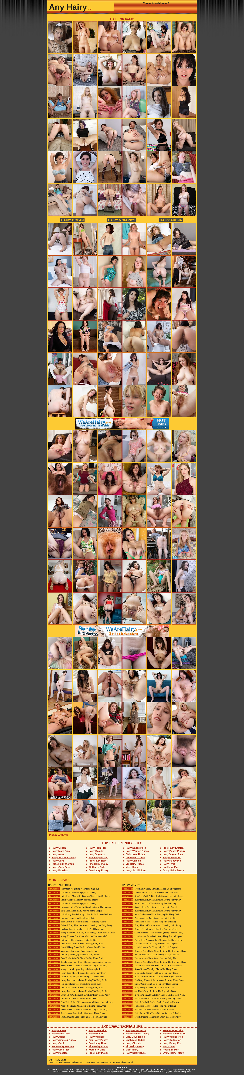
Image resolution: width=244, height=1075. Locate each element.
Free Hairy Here (98, 860)
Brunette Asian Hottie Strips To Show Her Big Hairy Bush (154, 951)
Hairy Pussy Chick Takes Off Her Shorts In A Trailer (151, 1013)
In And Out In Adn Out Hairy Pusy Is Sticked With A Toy (153, 995)
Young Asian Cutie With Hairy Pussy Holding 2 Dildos (152, 998)
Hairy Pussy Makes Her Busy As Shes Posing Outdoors (78, 896)
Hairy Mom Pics (121, 220)
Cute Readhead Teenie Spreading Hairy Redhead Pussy (152, 933)
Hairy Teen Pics (98, 847)
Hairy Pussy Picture (174, 851)
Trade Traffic (122, 1067)
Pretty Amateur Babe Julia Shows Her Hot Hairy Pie (77, 1017)
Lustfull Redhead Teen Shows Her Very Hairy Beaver (152, 965)
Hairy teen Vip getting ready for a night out (73, 889)
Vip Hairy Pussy (135, 863)
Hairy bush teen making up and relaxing (72, 892)
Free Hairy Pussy (98, 870)
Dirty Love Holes (135, 854)
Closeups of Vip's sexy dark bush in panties (73, 998)
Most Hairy (132, 867)
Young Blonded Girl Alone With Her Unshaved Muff (77, 936)
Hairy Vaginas (97, 854)
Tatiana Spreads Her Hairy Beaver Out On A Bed (150, 892)
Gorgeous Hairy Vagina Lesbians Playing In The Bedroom (80, 907)
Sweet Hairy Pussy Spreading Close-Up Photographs (151, 889)
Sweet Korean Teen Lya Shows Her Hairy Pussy (149, 969)
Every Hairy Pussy (173, 870)
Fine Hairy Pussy (98, 863)
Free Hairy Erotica (173, 847)
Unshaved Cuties (136, 857)
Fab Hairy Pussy (98, 857)
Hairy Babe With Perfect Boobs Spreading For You (150, 1002)
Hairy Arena (171, 220)
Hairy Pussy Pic (172, 860)
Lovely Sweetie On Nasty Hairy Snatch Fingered (150, 943)
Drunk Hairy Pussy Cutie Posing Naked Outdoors (76, 976)
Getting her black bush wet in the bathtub (72, 940)
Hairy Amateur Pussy (64, 857)
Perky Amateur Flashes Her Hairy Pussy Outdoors (150, 954)
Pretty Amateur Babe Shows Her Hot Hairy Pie (149, 918)
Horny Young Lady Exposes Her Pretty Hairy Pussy (77, 973)
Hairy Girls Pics (61, 867)
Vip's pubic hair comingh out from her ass (73, 951)
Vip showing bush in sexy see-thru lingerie (73, 900)
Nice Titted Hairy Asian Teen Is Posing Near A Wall (77, 1006)
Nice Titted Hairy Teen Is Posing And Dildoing (149, 903)
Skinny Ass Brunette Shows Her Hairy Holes (148, 1009)
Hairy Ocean (72, 220)
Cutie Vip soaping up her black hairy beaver (73, 954)
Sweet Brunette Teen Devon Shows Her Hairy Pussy (151, 1017)
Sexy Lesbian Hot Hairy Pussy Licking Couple (75, 911)
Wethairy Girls (97, 867)
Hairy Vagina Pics (173, 854)
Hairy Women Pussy (137, 851)
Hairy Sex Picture (136, 870)
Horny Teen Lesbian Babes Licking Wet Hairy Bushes (78, 980)
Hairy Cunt (58, 860)
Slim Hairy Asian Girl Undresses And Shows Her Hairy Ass (80, 1002)
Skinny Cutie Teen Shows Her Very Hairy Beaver (150, 984)
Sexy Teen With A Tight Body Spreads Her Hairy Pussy (152, 896)
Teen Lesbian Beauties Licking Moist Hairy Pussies (77, 922)
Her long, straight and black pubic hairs (71, 918)
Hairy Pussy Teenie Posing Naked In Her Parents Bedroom (80, 914)
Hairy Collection (172, 857)
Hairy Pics (127, 1062)
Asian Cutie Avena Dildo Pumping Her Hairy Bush (150, 914)
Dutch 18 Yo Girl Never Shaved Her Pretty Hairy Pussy (79, 995)
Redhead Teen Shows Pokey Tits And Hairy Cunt (76, 929)
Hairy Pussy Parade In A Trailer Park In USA (148, 987)
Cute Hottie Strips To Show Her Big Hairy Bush (75, 943)
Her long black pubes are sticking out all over (74, 984)
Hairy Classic (133, 860)
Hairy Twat (169, 863)
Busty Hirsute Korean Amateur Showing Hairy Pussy (78, 965)
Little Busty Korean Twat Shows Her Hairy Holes (150, 973)
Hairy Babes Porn (136, 847)
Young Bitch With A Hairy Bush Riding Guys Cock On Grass (81, 933)
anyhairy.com (184, 1072)
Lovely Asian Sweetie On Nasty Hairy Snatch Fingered (152, 936)
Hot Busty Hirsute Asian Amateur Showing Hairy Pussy (153, 980)
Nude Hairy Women (63, 863)
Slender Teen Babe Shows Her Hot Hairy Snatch (149, 907)
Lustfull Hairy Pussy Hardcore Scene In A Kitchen (76, 947)
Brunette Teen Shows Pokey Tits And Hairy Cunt (150, 929)
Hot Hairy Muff (171, 867)
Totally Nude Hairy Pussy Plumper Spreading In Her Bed (79, 962)
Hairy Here (79, 1062)
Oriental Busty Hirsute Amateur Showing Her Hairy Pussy (80, 925)
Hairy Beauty (96, 851)
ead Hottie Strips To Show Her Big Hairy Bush (149, 991)
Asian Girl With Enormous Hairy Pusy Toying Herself (152, 976)
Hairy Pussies (60, 870)
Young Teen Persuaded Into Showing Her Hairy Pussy (152, 940)
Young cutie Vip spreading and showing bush (74, 969)
